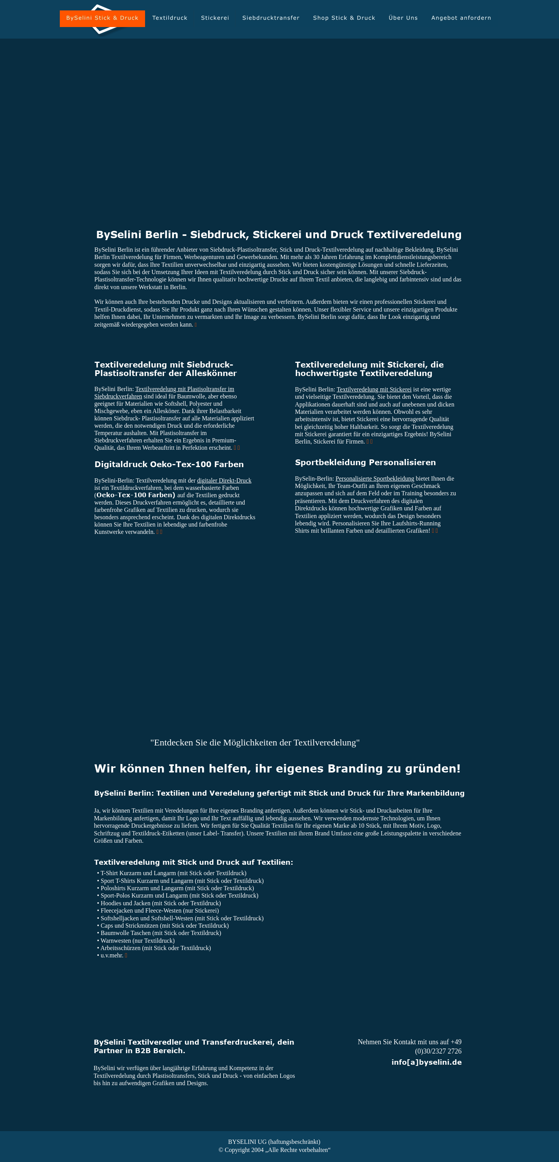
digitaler (208, 480)
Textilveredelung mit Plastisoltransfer (181, 389)
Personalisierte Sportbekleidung (375, 478)
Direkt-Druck (235, 480)
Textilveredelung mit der (166, 480)
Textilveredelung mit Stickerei (374, 389)
